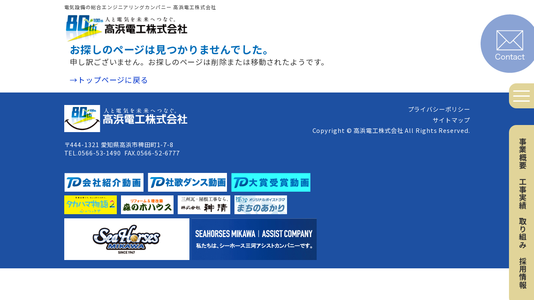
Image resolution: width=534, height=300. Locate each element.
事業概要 (522, 153)
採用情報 (522, 273)
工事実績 (522, 193)
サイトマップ (451, 119)
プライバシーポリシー (439, 109)
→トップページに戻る (109, 79)
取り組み (522, 233)
